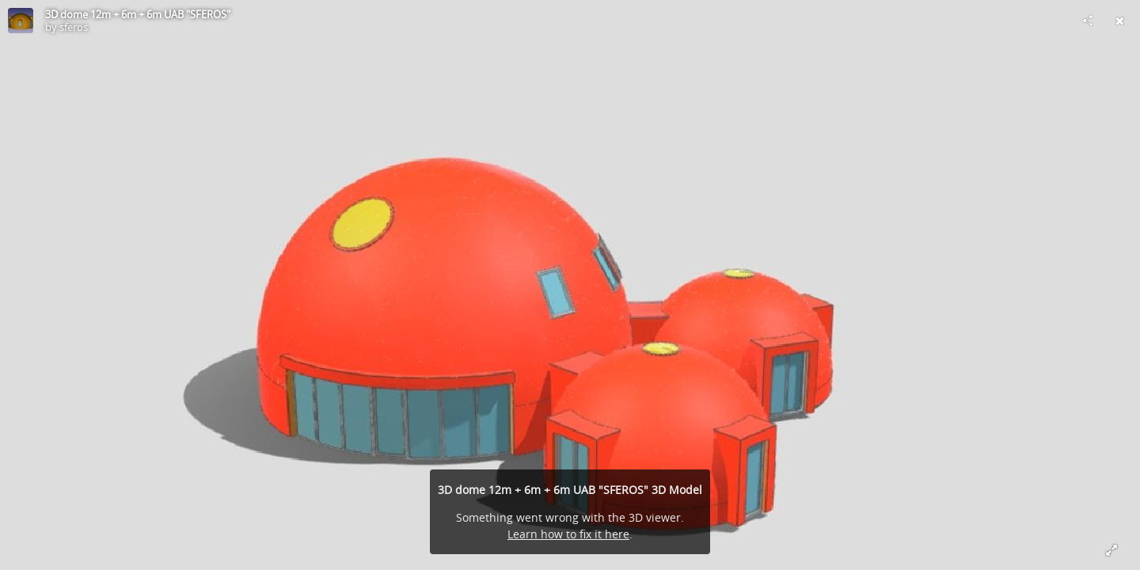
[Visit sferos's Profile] (20, 20)
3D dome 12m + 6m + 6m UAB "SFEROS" (137, 14)
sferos (73, 27)
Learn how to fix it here (568, 534)
